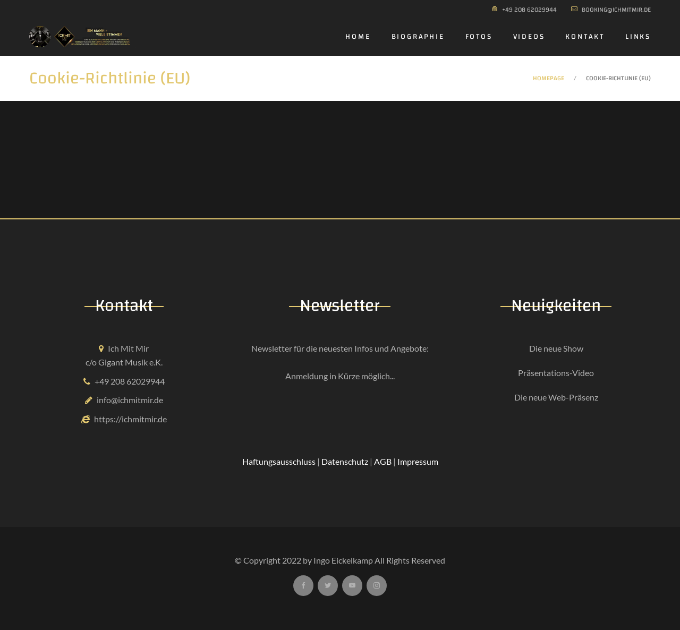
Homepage (548, 78)
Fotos (478, 37)
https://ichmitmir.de (130, 419)
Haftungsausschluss (279, 461)
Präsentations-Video (556, 373)
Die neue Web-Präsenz (556, 397)
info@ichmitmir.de (130, 400)
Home (357, 37)
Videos (529, 37)
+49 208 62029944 (130, 381)
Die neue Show (556, 348)
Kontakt (585, 37)
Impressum (417, 461)
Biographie (418, 37)
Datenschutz (344, 461)
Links (638, 37)
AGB (383, 461)
